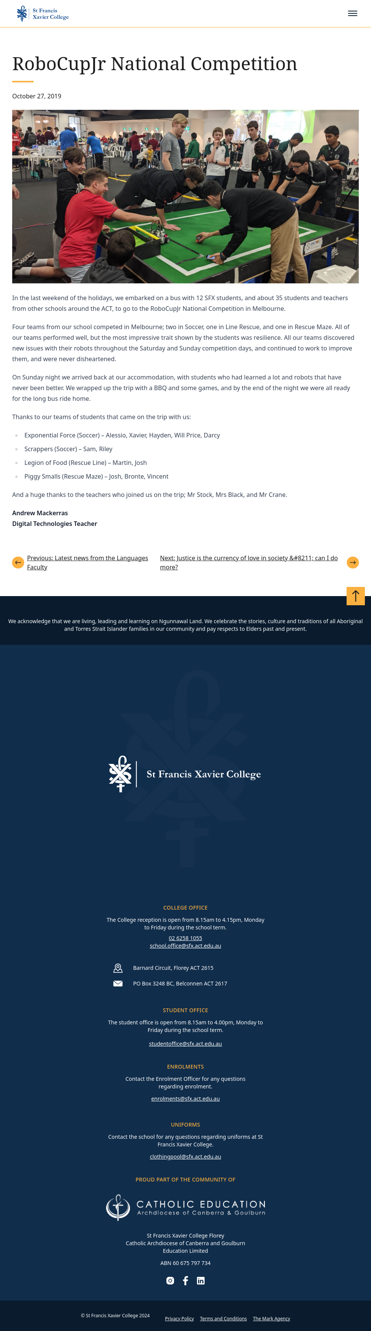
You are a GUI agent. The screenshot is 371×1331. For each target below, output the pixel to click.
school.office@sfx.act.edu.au (185, 945)
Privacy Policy (179, 1318)
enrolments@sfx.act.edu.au (185, 1098)
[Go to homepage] (42, 13)
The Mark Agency (271, 1318)
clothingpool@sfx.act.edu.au (185, 1156)
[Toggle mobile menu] (353, 13)
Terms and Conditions (223, 1318)
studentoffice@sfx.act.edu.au (185, 1043)
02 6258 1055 (185, 938)
